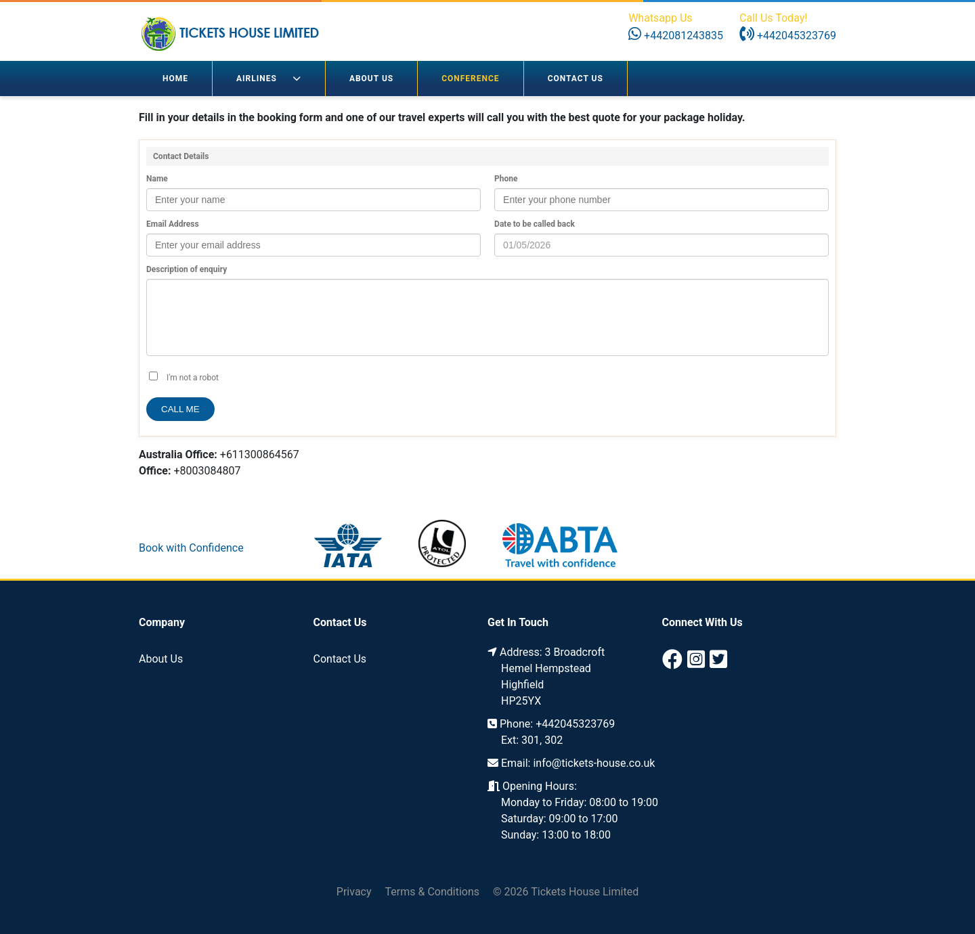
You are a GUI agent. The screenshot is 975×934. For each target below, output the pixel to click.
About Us (371, 78)
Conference (470, 78)
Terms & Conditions (432, 891)
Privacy (354, 891)
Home (175, 78)
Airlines (268, 78)
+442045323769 (787, 35)
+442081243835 (675, 35)
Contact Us (575, 78)
